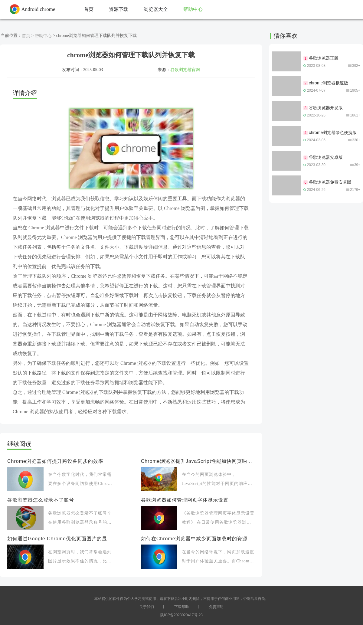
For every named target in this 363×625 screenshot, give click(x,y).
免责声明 (216, 607)
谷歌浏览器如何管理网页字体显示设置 (184, 499)
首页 (26, 35)
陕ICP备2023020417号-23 (181, 615)
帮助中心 (43, 35)
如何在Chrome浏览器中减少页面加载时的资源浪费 (198, 538)
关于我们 (146, 607)
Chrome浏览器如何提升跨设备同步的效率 (55, 461)
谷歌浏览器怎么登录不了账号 (40, 499)
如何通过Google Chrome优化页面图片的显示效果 (61, 538)
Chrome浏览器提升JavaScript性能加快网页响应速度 (198, 461)
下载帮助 (181, 607)
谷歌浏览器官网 (185, 69)
